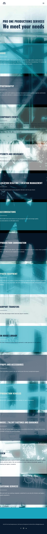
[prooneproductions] (4, 3)
